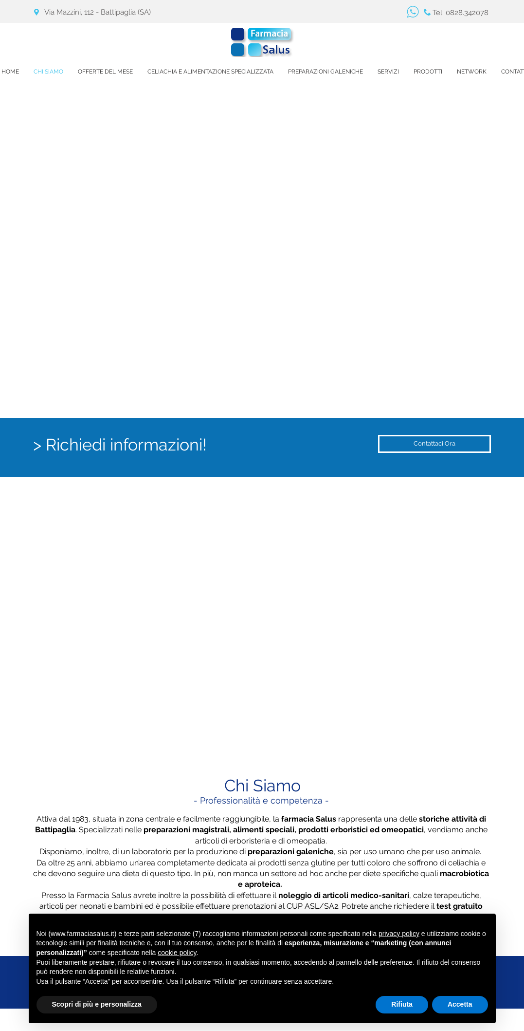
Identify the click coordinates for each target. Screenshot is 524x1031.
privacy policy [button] (399, 933)
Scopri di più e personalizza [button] (97, 1004)
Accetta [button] (460, 1004)
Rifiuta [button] (402, 1004)
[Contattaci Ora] (434, 444)
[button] (388, 72)
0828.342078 (467, 12)
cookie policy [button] (177, 952)
